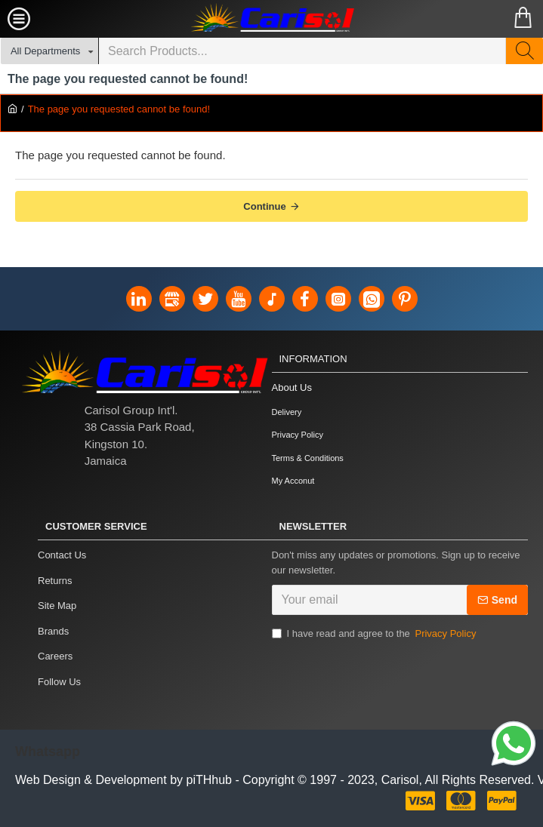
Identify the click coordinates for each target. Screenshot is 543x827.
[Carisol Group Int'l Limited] (272, 19)
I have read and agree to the (375, 633)
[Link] (513, 745)
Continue (264, 206)
